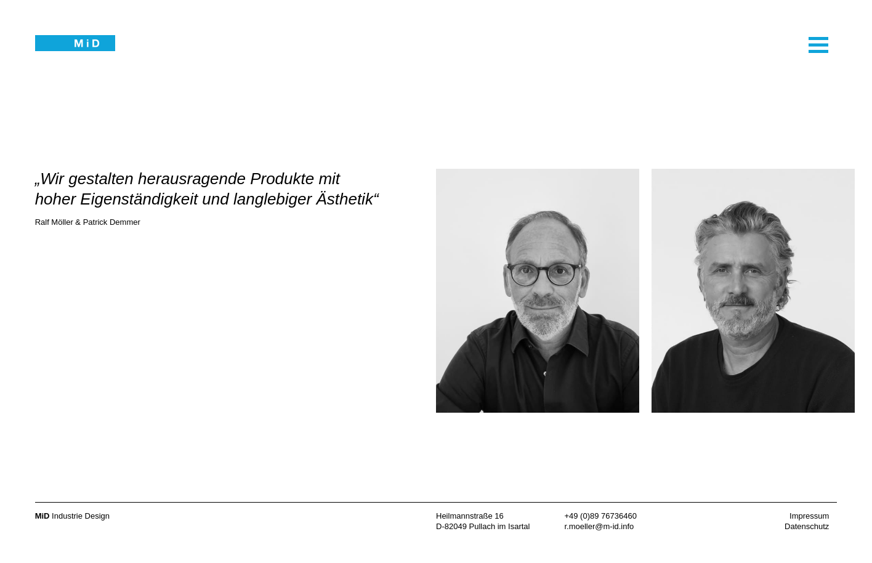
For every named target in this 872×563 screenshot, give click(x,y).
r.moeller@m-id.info (599, 526)
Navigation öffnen (799, 98)
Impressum (809, 515)
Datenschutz (807, 526)
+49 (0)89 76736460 (600, 515)
